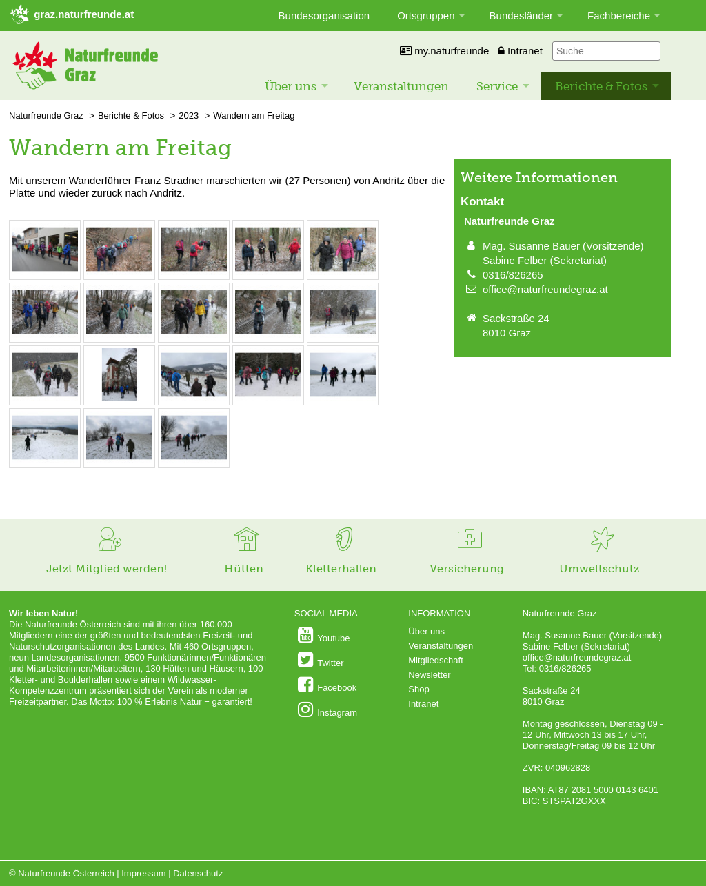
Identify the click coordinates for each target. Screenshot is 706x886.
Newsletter (429, 674)
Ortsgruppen (425, 15)
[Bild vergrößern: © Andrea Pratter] (45, 272)
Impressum (143, 873)
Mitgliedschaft (435, 660)
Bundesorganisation (324, 15)
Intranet (520, 51)
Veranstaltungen (401, 86)
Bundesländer (522, 15)
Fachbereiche (618, 15)
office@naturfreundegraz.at (545, 289)
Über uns (290, 86)
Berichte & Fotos (601, 86)
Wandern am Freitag (253, 115)
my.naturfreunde (444, 51)
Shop (418, 689)
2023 (189, 115)
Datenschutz (198, 873)
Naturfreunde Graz (46, 115)
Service (497, 86)
